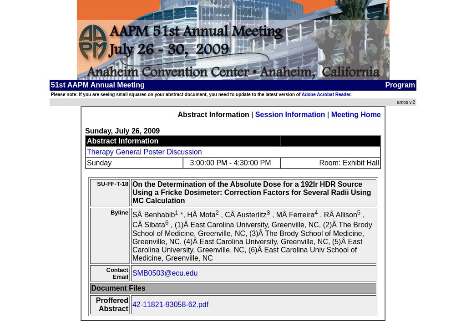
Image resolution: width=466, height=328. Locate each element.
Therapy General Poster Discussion (144, 152)
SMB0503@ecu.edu (165, 273)
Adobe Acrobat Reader (326, 94)
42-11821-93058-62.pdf (170, 304)
